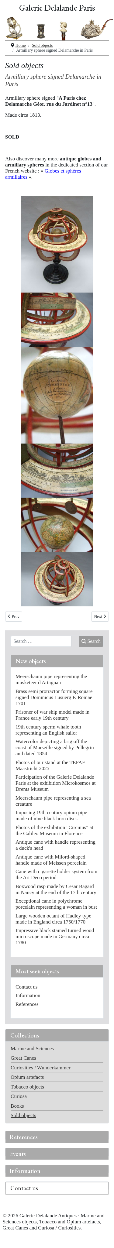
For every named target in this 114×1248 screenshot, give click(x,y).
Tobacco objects (27, 1087)
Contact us (24, 1188)
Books (17, 1106)
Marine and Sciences (32, 1048)
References (24, 1137)
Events (18, 1154)
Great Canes (23, 1058)
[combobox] (41, 641)
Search (91, 641)
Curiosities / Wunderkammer (41, 1068)
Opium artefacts (27, 1077)
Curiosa (19, 1096)
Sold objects (23, 1115)
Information (25, 1171)
